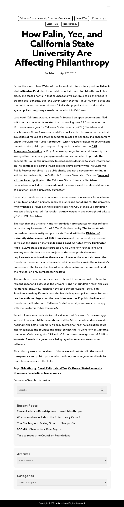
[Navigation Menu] (108, 7)
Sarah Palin (52, 24)
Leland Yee (81, 18)
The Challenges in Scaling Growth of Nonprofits (46, 423)
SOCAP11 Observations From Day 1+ (39, 429)
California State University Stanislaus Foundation (45, 18)
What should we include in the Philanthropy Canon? (48, 417)
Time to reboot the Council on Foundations (43, 435)
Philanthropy (99, 18)
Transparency (70, 24)
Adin (51, 73)
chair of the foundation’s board (51, 243)
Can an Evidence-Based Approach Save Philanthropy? (49, 411)
